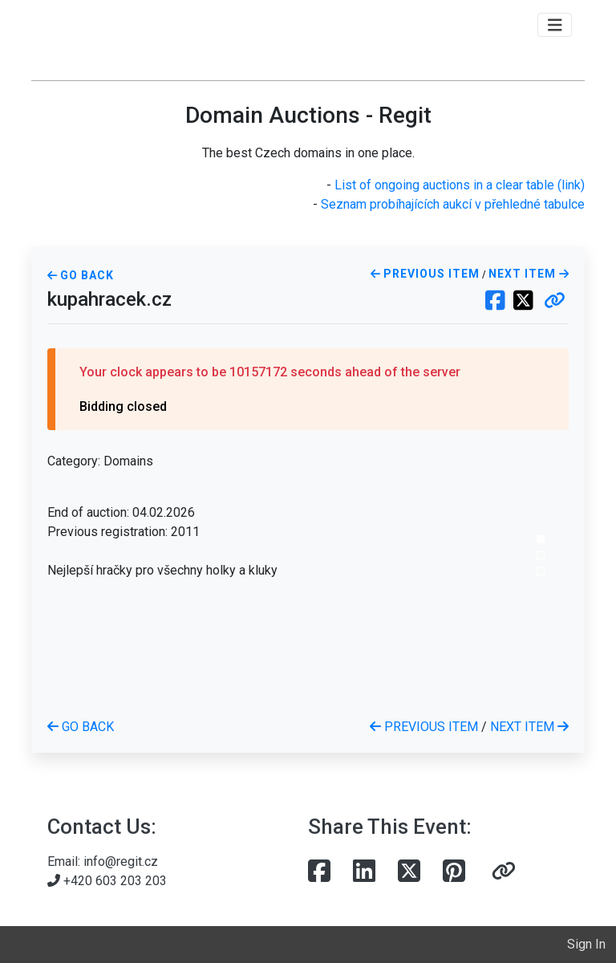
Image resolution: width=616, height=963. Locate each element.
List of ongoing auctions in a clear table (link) (459, 185)
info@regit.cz (120, 861)
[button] (555, 301)
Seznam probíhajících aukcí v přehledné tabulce (453, 204)
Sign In (586, 944)
